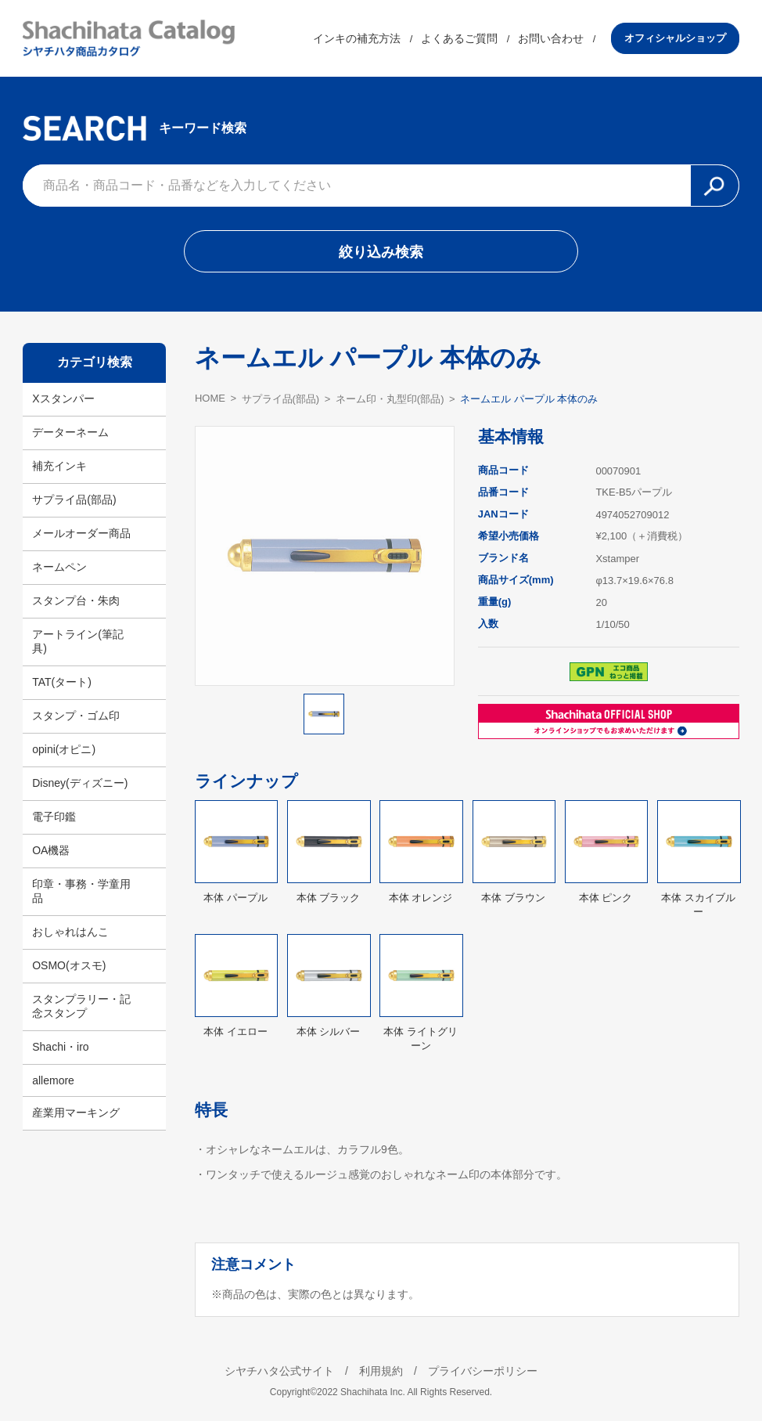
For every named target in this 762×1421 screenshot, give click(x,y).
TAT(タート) (62, 682)
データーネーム (70, 432)
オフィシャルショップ (675, 38)
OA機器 (51, 850)
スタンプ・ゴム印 (76, 715)
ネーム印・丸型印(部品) (390, 399)
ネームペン (59, 567)
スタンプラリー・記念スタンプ (81, 1006)
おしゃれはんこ (70, 931)
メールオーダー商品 (81, 533)
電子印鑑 (54, 816)
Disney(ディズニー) (80, 783)
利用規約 (381, 1371)
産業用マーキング (76, 1112)
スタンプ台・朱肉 (76, 600)
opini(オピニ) (63, 749)
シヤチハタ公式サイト (279, 1371)
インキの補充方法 (357, 38)
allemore (53, 1080)
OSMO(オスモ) (69, 965)
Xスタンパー (63, 398)
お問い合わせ (551, 38)
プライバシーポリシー (482, 1371)
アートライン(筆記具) (78, 641)
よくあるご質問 (459, 38)
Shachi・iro (60, 1047)
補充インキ (59, 466)
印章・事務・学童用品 (81, 891)
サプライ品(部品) (74, 499)
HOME (210, 398)
